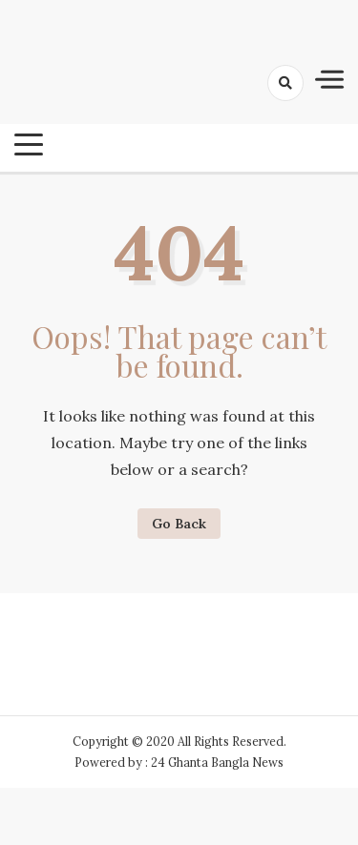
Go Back (179, 523)
